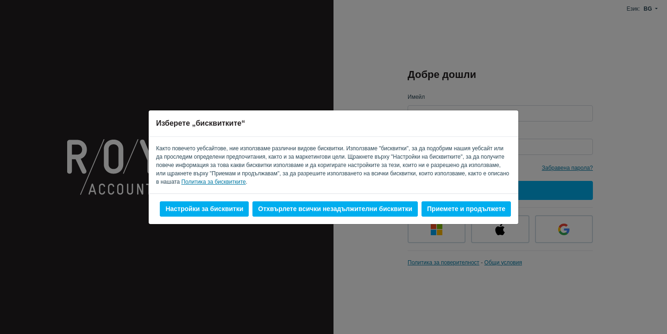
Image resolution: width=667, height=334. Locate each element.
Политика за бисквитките (213, 182)
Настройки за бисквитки (204, 208)
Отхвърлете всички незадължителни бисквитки (335, 208)
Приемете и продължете (466, 208)
